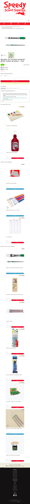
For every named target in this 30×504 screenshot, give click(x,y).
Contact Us (15, 482)
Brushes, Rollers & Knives (15, 26)
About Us (15, 491)
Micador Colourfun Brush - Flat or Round (12, 210)
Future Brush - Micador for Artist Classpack (13, 401)
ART (5, 26)
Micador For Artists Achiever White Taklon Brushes (14, 267)
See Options (15, 215)
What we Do (15, 492)
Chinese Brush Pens (9, 321)
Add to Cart (15, 81)
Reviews (16, 88)
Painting (7, 26)
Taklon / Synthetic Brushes (7, 27)
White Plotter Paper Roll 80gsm (11, 183)
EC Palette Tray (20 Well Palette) (11, 125)
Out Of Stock (15, 131)
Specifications (9, 88)
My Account (15, 481)
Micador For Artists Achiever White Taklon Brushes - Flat (13, 28)
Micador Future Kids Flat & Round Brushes (13, 455)
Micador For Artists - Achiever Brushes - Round (14, 428)
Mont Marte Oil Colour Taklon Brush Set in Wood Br (14, 294)
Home (2, 26)
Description (3, 88)
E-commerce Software (13, 501)
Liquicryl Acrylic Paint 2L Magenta (11, 152)
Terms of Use (15, 484)
